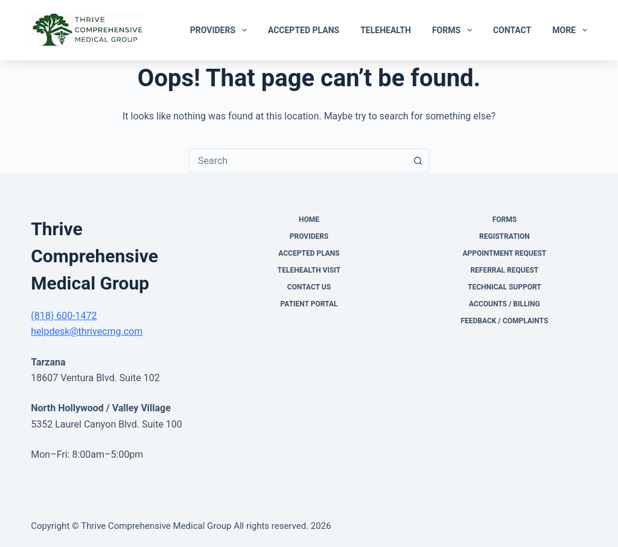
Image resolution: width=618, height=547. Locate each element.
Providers (221, 30)
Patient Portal (309, 304)
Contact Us (309, 287)
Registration (504, 236)
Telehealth (385, 30)
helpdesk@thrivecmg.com (86, 331)
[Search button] (417, 160)
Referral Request (504, 270)
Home (309, 219)
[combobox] (297, 160)
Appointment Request (504, 253)
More (569, 30)
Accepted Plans (303, 30)
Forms (454, 30)
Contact (512, 30)
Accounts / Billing (504, 304)
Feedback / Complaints (504, 321)
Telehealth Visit (309, 270)
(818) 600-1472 (64, 315)
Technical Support (504, 287)
